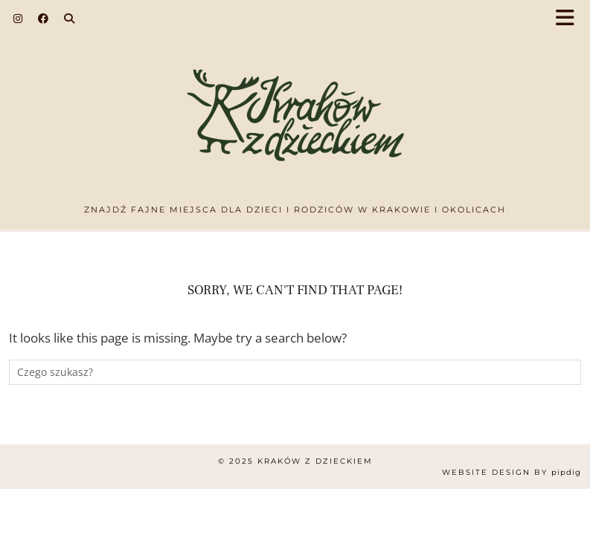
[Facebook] (43, 18)
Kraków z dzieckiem (315, 461)
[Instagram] (18, 18)
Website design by (511, 472)
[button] (570, 19)
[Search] (69, 18)
